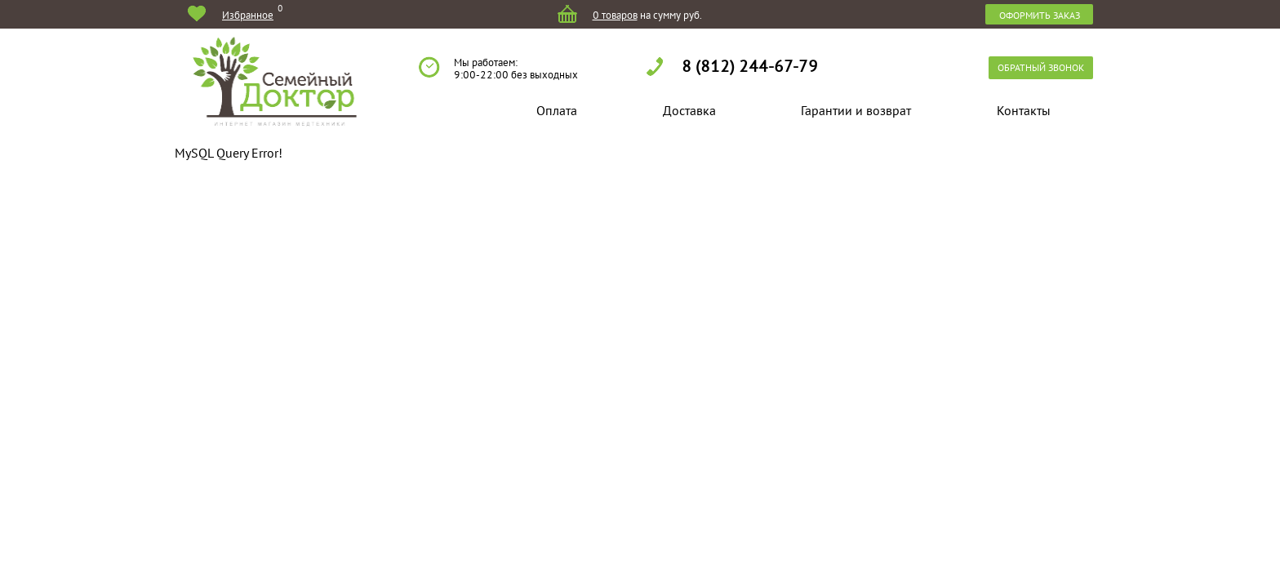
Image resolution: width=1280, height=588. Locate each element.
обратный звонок (1041, 67)
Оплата (556, 110)
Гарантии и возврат (856, 110)
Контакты (1024, 110)
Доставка (689, 110)
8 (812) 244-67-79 (750, 65)
